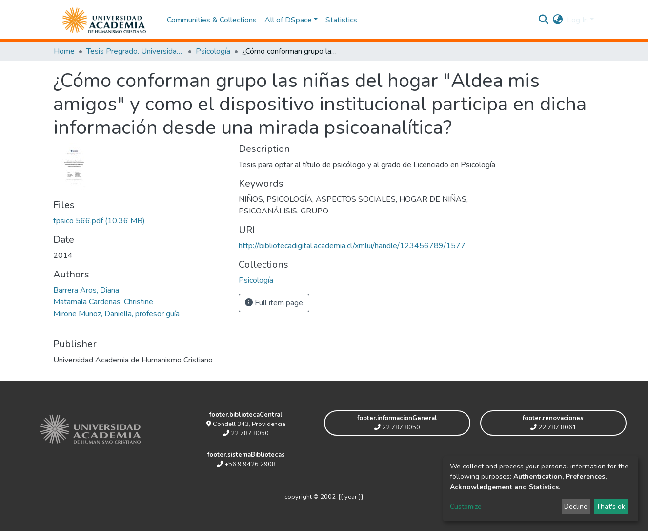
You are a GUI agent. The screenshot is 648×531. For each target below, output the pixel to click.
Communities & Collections (212, 20)
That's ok (610, 506)
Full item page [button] (274, 302)
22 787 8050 (246, 433)
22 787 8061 (553, 427)
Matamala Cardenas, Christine (103, 302)
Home (64, 51)
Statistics (341, 20)
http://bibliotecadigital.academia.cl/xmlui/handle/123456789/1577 (352, 245)
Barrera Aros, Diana (86, 290)
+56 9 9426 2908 (246, 464)
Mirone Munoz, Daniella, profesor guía (116, 313)
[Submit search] (544, 20)
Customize (466, 506)
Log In (577, 20)
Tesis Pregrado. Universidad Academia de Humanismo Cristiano (135, 51)
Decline (575, 506)
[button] (558, 20)
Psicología (213, 51)
